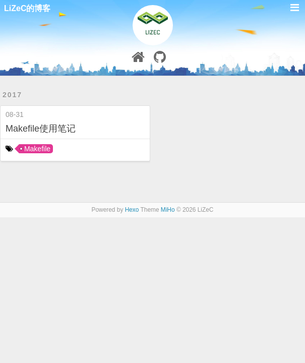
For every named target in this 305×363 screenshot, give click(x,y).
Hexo (132, 209)
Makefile (37, 149)
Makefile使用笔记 (41, 129)
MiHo (168, 209)
